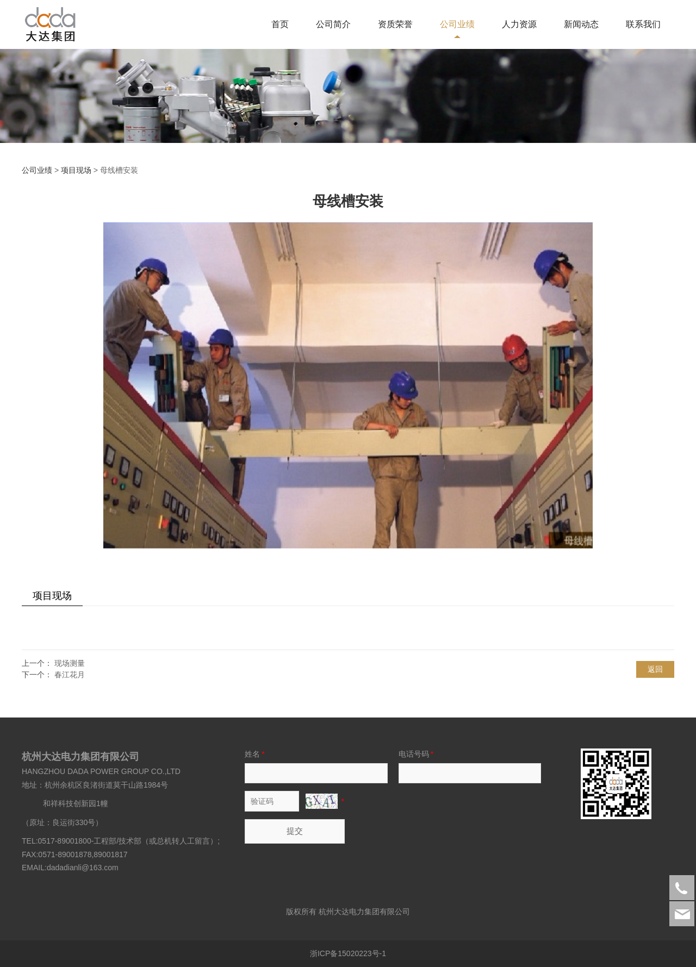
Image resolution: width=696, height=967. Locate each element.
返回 (655, 669)
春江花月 (69, 674)
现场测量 (69, 663)
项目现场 (76, 170)
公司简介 (333, 24)
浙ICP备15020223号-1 (348, 953)
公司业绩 (457, 24)
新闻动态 (581, 24)
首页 (280, 24)
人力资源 (519, 24)
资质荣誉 (395, 24)
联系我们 (643, 24)
